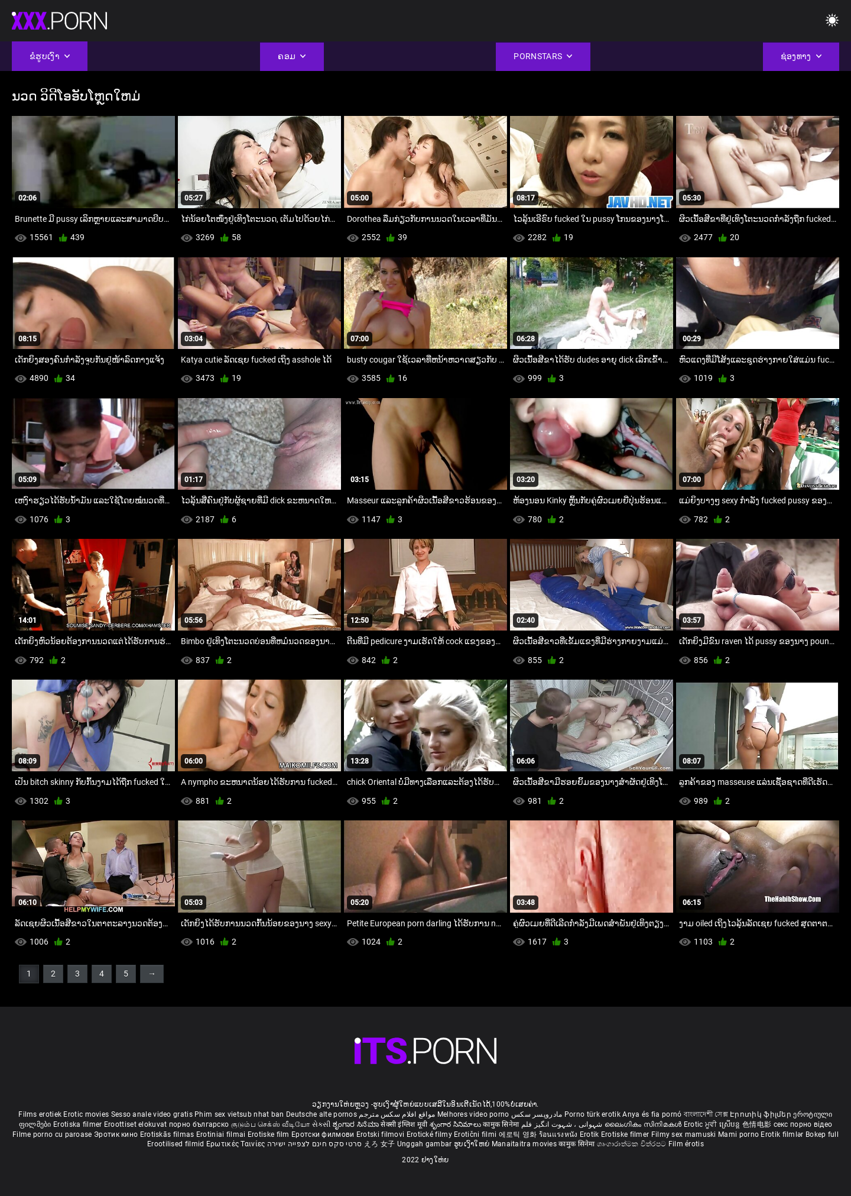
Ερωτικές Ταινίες (236, 1144)
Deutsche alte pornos (321, 1114)
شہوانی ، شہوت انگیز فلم (563, 1124)
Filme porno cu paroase (52, 1134)
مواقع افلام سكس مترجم (397, 1114)
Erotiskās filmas (168, 1134)
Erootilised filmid (176, 1144)
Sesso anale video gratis (152, 1114)
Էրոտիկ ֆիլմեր (761, 1114)
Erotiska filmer (78, 1124)
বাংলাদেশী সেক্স (706, 1114)
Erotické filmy (430, 1134)
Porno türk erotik (592, 1114)
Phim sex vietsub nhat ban (239, 1114)
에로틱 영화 (519, 1134)
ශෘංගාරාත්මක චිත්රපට (632, 1144)
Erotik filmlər (783, 1134)
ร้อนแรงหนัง (559, 1134)
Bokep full (822, 1134)
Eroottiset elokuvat (136, 1124)
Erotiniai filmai (222, 1134)
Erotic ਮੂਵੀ (701, 1124)
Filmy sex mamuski (683, 1134)
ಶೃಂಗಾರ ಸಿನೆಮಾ (357, 1124)
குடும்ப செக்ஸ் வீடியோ (270, 1124)
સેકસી (321, 1124)
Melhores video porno (473, 1114)
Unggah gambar (425, 1144)
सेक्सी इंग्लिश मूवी (404, 1124)
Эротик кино (117, 1134)
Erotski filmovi (381, 1134)
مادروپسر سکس (537, 1114)
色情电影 (758, 1124)
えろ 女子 (379, 1144)
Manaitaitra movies (525, 1144)
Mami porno (738, 1134)
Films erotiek (39, 1114)
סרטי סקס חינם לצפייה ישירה (314, 1144)
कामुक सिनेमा (502, 1124)
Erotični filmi (476, 1134)
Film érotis (686, 1144)
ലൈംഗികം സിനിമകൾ (644, 1124)
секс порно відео (803, 1124)
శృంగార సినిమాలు (456, 1124)
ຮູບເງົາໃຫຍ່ (473, 1144)
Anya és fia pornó (651, 1114)
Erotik (590, 1134)
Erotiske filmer (626, 1134)
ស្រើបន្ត (730, 1124)
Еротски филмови (323, 1134)
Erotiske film (269, 1134)
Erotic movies (87, 1114)
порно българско (199, 1124)
